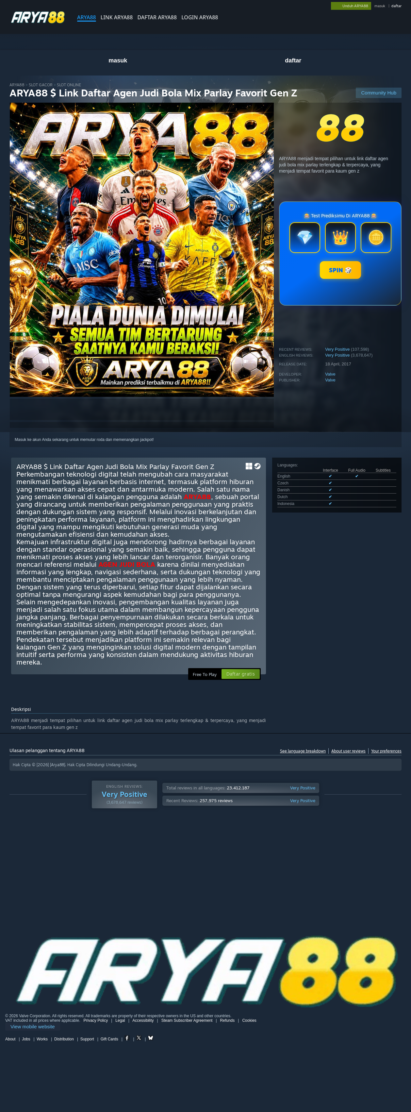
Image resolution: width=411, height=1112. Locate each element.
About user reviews (348, 751)
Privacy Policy (95, 1020)
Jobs (26, 1039)
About (10, 1039)
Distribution (64, 1039)
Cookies (249, 1020)
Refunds (227, 1020)
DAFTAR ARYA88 (157, 17)
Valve (330, 374)
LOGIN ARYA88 (199, 17)
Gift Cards (109, 1039)
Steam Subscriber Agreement (187, 1020)
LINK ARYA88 (117, 17)
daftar (396, 6)
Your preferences (386, 751)
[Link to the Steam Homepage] (38, 22)
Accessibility (143, 1020)
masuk (379, 6)
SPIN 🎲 (340, 270)
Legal (120, 1020)
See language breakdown (303, 751)
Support (87, 1039)
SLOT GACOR (41, 84)
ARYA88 (86, 17)
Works (42, 1039)
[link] (32, 1027)
